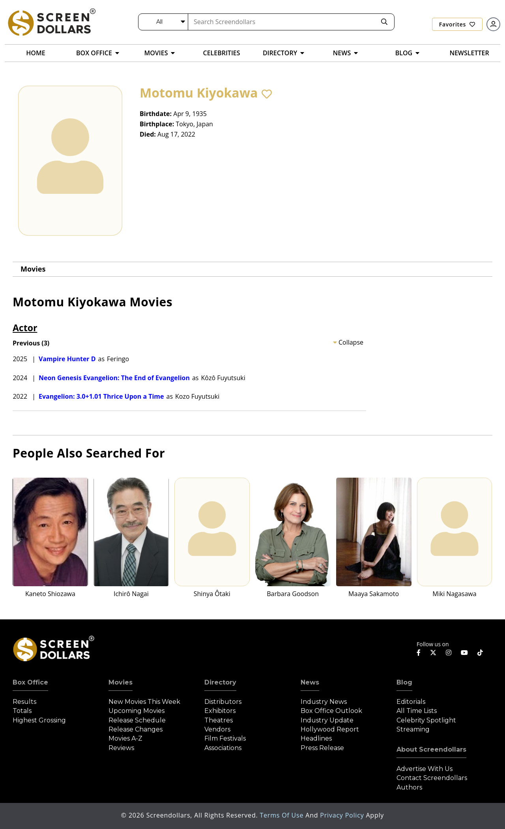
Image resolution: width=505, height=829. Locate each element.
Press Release (322, 748)
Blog (404, 682)
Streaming (413, 729)
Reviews (121, 748)
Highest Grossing (39, 720)
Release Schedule (137, 720)
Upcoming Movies (136, 711)
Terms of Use (282, 815)
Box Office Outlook (331, 711)
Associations (222, 748)
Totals (22, 711)
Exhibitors (220, 711)
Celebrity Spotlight (426, 720)
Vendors (217, 729)
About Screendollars (431, 749)
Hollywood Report (330, 729)
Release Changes (135, 729)
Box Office (30, 682)
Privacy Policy (343, 815)
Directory (220, 682)
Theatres (218, 720)
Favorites (457, 24)
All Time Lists (417, 711)
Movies (33, 269)
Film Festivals (225, 738)
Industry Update (327, 720)
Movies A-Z (125, 738)
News (310, 682)
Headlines (316, 738)
